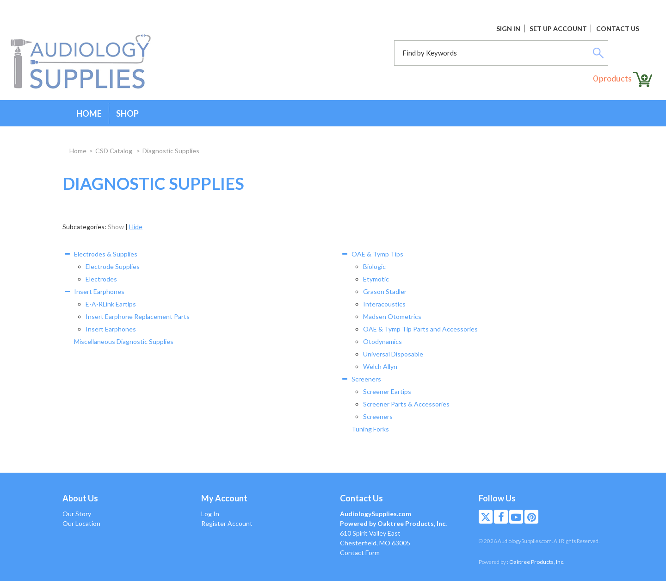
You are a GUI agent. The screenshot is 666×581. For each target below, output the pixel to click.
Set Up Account (558, 28)
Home (89, 113)
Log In (210, 514)
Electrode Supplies (113, 266)
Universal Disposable (393, 354)
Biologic (374, 266)
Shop (127, 113)
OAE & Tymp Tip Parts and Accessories (420, 329)
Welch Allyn (380, 366)
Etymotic (376, 279)
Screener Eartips (387, 391)
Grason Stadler (385, 291)
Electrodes (101, 279)
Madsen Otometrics (392, 316)
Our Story (76, 514)
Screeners (366, 379)
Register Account (227, 523)
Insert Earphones (99, 291)
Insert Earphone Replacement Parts (138, 316)
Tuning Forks (370, 429)
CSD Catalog (114, 151)
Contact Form (360, 552)
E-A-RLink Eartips (111, 304)
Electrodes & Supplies (105, 254)
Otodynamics (382, 341)
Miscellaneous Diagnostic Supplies (123, 341)
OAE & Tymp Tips (377, 254)
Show (116, 227)
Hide (135, 227)
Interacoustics (384, 304)
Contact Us (617, 28)
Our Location (81, 523)
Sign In (508, 28)
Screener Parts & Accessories (406, 404)
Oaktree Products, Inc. (537, 561)
